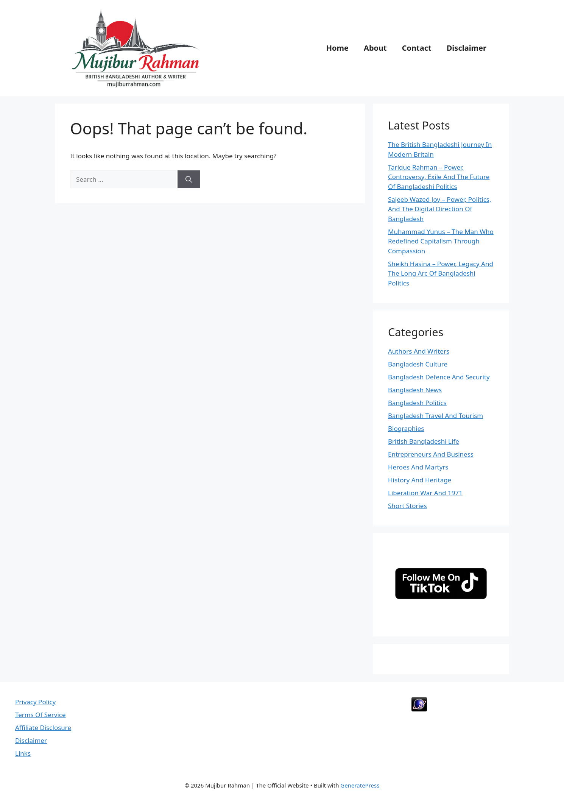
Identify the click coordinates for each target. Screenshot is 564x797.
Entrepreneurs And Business (431, 454)
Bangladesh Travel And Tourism (435, 415)
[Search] (189, 179)
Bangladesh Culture (417, 364)
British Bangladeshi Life (423, 441)
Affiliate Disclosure (43, 727)
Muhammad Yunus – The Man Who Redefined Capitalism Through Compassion (441, 241)
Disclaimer (466, 48)
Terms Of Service (40, 714)
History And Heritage (419, 480)
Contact (417, 48)
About (375, 48)
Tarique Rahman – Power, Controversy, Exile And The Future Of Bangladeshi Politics (438, 177)
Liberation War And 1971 (425, 492)
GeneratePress (359, 785)
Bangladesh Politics (417, 402)
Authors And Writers (418, 351)
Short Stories (407, 505)
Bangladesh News (415, 389)
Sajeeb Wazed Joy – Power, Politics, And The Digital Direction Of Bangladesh (439, 209)
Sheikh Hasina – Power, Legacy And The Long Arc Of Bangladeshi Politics (440, 273)
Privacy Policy (35, 701)
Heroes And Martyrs (418, 467)
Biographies (406, 428)
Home (337, 48)
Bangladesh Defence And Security (439, 377)
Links (23, 753)
